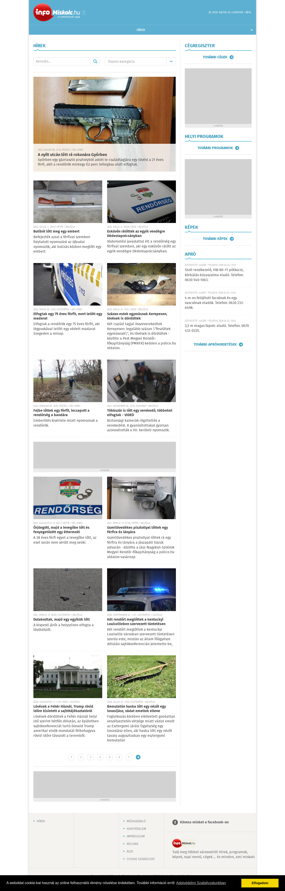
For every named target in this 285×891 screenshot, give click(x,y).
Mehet (95, 61)
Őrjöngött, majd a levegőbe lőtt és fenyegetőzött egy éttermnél (61, 530)
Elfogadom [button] (260, 883)
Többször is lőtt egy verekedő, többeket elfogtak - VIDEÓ (139, 413)
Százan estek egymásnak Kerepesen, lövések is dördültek (137, 316)
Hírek (141, 30)
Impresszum (136, 836)
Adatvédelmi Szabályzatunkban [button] (201, 883)
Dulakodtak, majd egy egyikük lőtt (61, 619)
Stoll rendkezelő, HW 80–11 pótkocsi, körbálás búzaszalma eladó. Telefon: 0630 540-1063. (214, 275)
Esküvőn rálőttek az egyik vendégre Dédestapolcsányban (136, 234)
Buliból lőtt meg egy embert (56, 231)
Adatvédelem (136, 828)
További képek (215, 239)
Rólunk (132, 844)
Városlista (84, 13)
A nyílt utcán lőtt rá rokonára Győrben (72, 155)
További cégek (215, 57)
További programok (215, 148)
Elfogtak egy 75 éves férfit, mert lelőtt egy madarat (67, 316)
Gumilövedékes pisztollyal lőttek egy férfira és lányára (137, 530)
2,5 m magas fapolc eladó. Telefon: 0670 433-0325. (217, 328)
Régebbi (138, 757)
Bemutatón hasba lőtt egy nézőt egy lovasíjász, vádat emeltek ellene (136, 709)
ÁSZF (130, 851)
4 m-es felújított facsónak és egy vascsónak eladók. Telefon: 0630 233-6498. (214, 303)
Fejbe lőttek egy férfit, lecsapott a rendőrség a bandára (61, 413)
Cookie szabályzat (141, 859)
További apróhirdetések (215, 344)
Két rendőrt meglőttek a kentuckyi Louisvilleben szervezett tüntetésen (136, 622)
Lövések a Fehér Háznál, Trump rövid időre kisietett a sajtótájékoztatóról (63, 709)
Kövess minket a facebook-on (204, 822)
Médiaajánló (136, 821)
